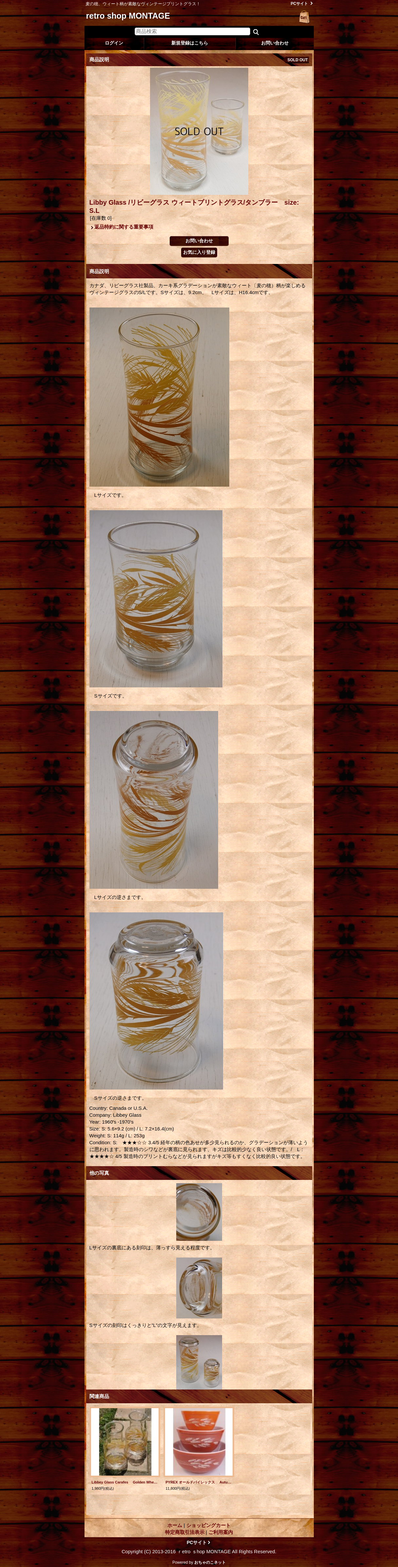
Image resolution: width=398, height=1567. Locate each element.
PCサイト (299, 3)
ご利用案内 (220, 1532)
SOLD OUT (298, 60)
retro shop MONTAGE (128, 15)
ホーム (174, 1525)
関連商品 (99, 1396)
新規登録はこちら (189, 43)
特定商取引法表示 (184, 1532)
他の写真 (99, 1173)
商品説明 (99, 271)
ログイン (114, 43)
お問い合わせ (275, 43)
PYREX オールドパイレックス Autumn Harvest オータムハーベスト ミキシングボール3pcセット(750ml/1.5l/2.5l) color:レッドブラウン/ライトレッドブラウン (199, 1482)
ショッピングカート (304, 17)
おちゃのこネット (210, 1562)
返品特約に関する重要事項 (123, 227)
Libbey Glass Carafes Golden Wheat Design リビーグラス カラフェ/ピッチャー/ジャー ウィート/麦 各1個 (125, 1482)
